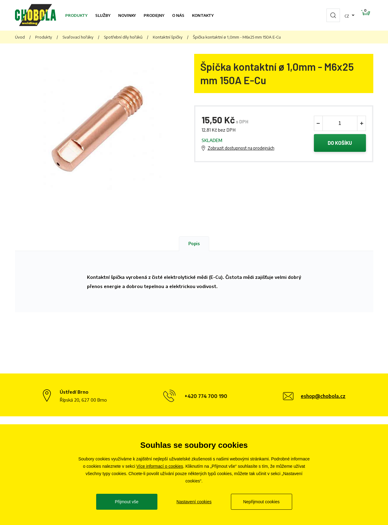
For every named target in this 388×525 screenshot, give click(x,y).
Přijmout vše (126, 501)
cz (327, 15)
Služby (103, 15)
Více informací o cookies (159, 466)
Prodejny (154, 15)
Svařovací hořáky (77, 37)
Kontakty (203, 15)
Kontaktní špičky (168, 37)
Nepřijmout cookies (261, 501)
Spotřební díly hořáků (123, 37)
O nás (178, 15)
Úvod (20, 37)
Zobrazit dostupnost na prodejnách (241, 148)
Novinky (127, 15)
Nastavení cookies (193, 501)
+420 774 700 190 (206, 396)
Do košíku (339, 143)
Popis (194, 243)
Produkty (76, 15)
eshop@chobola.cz (323, 396)
